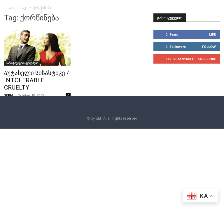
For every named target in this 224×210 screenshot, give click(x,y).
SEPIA (8, 95)
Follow (209, 46)
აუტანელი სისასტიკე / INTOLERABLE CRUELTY (36, 80)
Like (212, 34)
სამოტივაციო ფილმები (22, 63)
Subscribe (207, 59)
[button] (48, 9)
